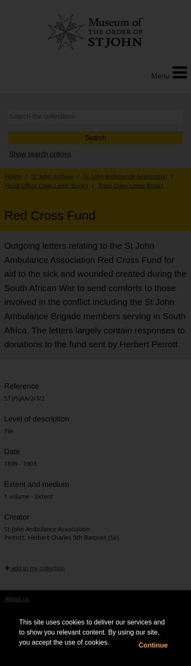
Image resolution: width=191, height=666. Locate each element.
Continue (153, 645)
